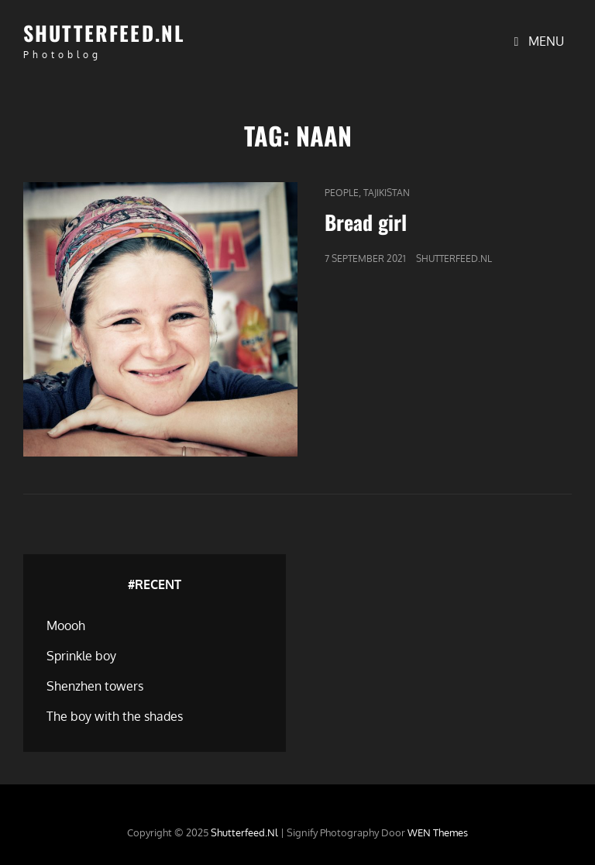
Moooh (65, 625)
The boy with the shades (114, 716)
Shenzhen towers (94, 686)
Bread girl (366, 222)
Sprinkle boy (81, 655)
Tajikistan (386, 192)
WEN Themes (438, 832)
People (342, 192)
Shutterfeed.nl (104, 33)
